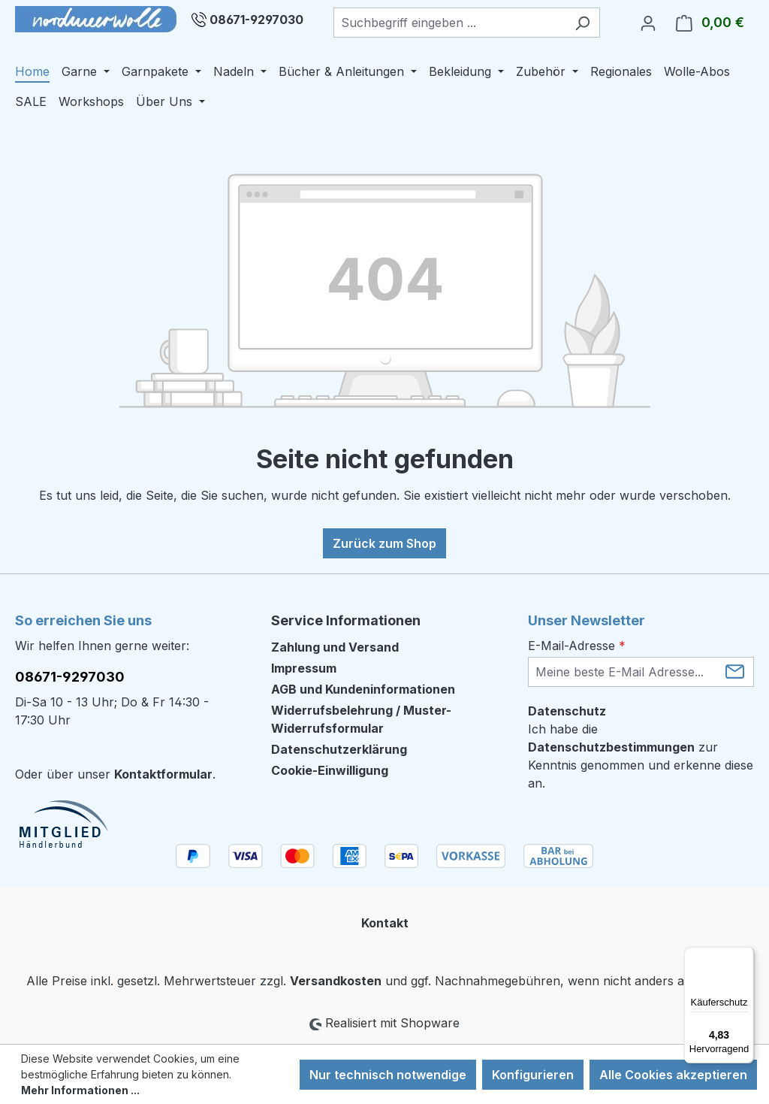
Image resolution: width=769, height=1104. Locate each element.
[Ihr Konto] (648, 23)
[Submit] (735, 671)
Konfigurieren (533, 1074)
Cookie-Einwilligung (329, 770)
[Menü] (745, 956)
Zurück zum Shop (384, 543)
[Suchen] (582, 23)
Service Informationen (346, 620)
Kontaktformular (163, 774)
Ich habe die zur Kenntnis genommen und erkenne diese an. (640, 756)
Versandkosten (335, 980)
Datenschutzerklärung (339, 749)
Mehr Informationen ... (80, 1090)
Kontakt (385, 922)
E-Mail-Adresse (577, 645)
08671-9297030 (256, 19)
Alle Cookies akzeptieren (673, 1074)
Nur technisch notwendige (387, 1074)
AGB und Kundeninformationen (363, 689)
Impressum (303, 668)
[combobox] (449, 23)
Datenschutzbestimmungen (611, 747)
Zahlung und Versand (335, 647)
